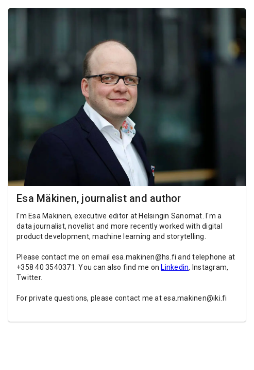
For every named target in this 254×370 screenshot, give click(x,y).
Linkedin (175, 267)
